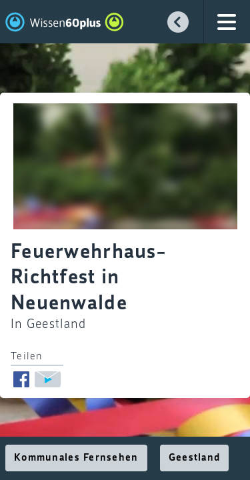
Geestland (195, 458)
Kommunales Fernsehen (76, 458)
